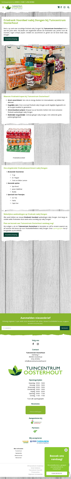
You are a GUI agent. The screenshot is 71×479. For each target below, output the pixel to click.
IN (37, 344)
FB (33, 344)
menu (3, 7)
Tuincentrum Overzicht (35, 470)
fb (61, 7)
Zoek (68, 7)
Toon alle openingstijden (35, 399)
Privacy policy (35, 472)
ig (64, 7)
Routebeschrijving (11, 39)
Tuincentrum (18, 451)
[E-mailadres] (35, 328)
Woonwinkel (18, 457)
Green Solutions (35, 468)
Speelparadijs (18, 453)
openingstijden (58, 228)
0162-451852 (35, 359)
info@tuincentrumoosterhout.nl (35, 361)
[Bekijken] (58, 7)
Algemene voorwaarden (35, 474)
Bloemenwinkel (18, 455)
